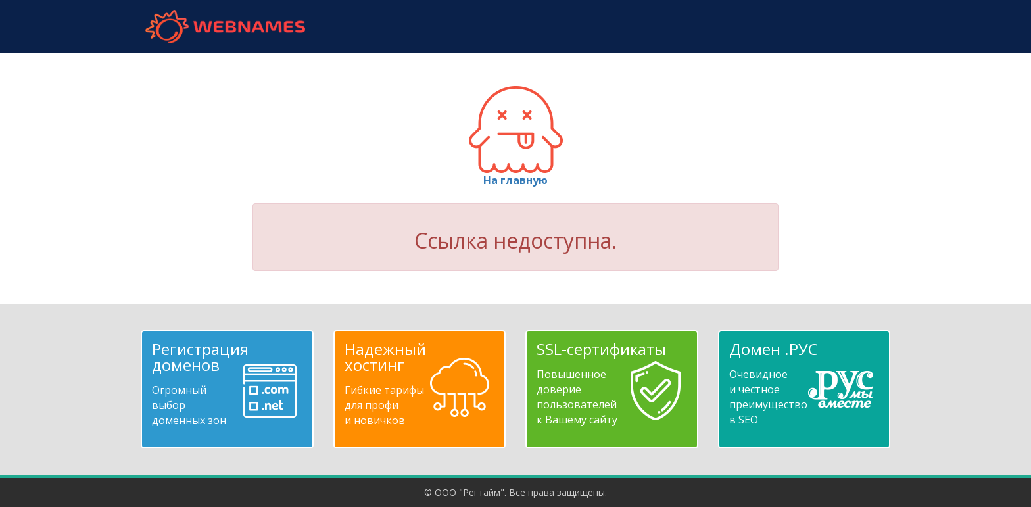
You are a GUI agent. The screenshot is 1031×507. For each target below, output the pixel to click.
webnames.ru (225, 26)
